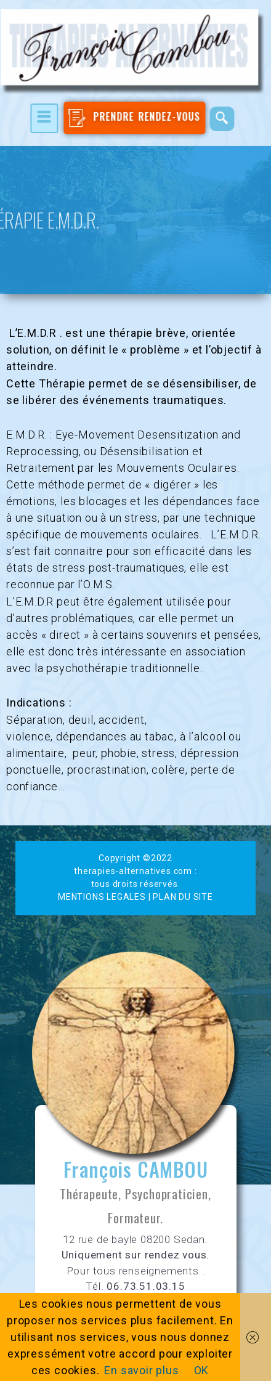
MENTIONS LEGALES (102, 897)
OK (201, 1370)
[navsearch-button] (218, 119)
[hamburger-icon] (41, 118)
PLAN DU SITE (183, 897)
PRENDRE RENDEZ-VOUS (131, 118)
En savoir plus (141, 1370)
